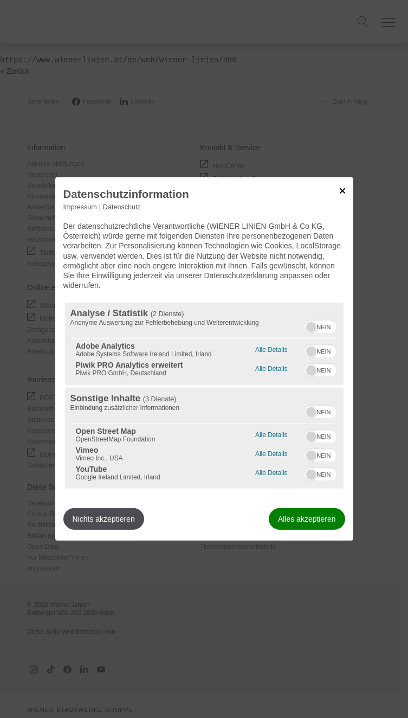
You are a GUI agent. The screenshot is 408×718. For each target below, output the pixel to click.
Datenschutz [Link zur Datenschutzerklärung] (122, 207)
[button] (311, 327)
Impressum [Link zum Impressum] (80, 207)
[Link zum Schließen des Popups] (342, 191)
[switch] (320, 325)
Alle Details (271, 348)
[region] (204, 395)
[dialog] (204, 359)
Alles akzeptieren (307, 519)
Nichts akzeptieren (104, 519)
